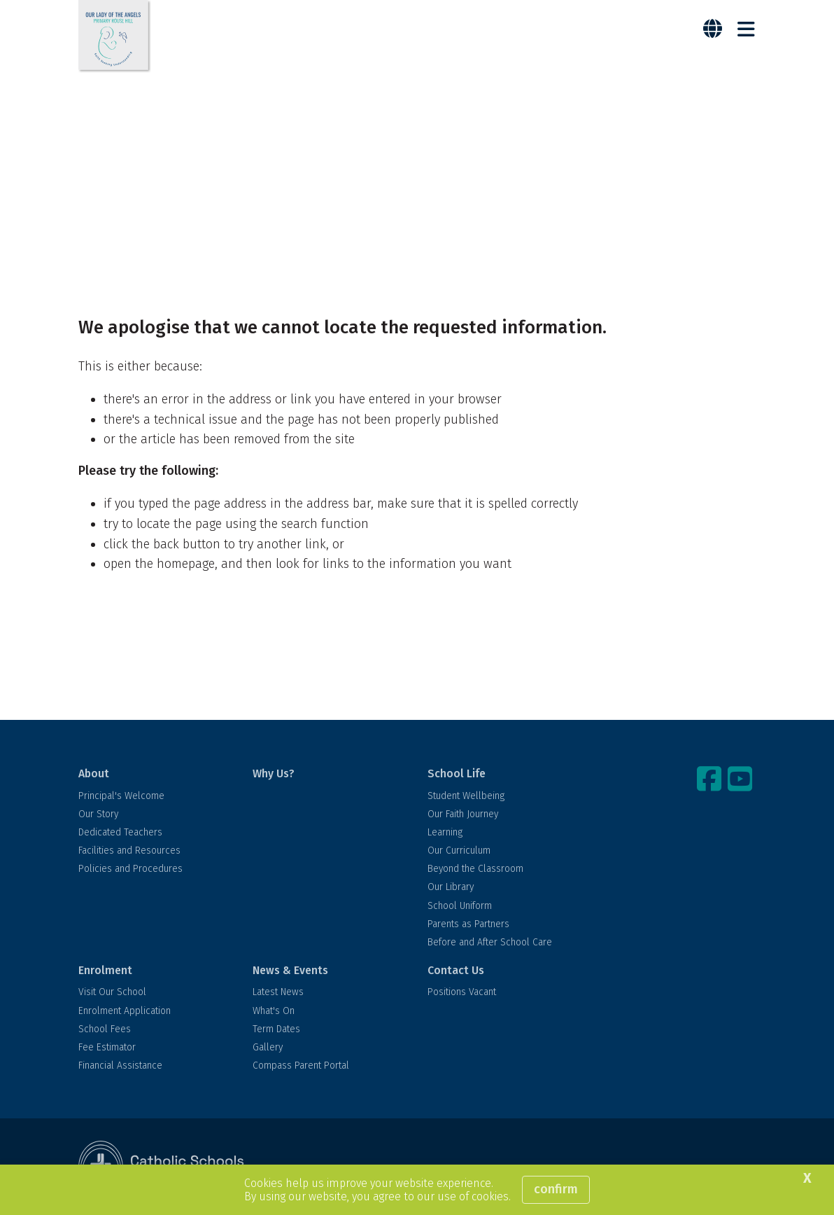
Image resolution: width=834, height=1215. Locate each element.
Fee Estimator (107, 1047)
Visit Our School (112, 992)
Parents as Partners (468, 924)
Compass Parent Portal (301, 1065)
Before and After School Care (489, 942)
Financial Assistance (120, 1065)
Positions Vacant (461, 992)
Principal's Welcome (121, 796)
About (93, 773)
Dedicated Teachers (120, 832)
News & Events (290, 970)
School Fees (104, 1029)
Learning (444, 832)
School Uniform (459, 906)
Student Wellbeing (465, 796)
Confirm (556, 1189)
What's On (274, 1011)
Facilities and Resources (129, 850)
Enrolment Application (124, 1011)
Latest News (278, 992)
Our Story (98, 814)
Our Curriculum (458, 850)
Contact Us (455, 970)
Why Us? (274, 773)
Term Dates (276, 1029)
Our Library (450, 887)
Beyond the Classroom (475, 869)
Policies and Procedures (130, 869)
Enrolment (105, 970)
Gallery (268, 1047)
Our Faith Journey (462, 814)
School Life (456, 773)
